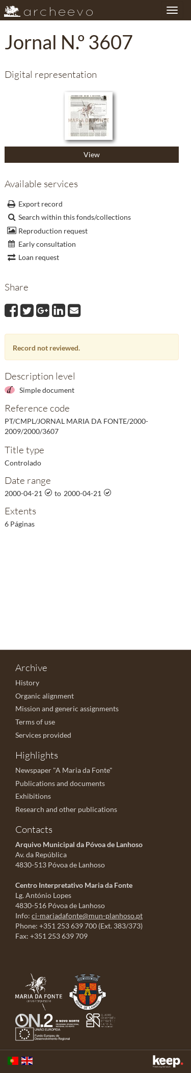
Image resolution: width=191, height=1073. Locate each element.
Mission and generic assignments (67, 708)
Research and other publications (66, 809)
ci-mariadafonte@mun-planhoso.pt (87, 915)
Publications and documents (60, 783)
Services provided (43, 735)
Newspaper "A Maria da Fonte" (64, 770)
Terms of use (35, 721)
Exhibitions (33, 796)
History (27, 682)
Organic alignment (44, 695)
